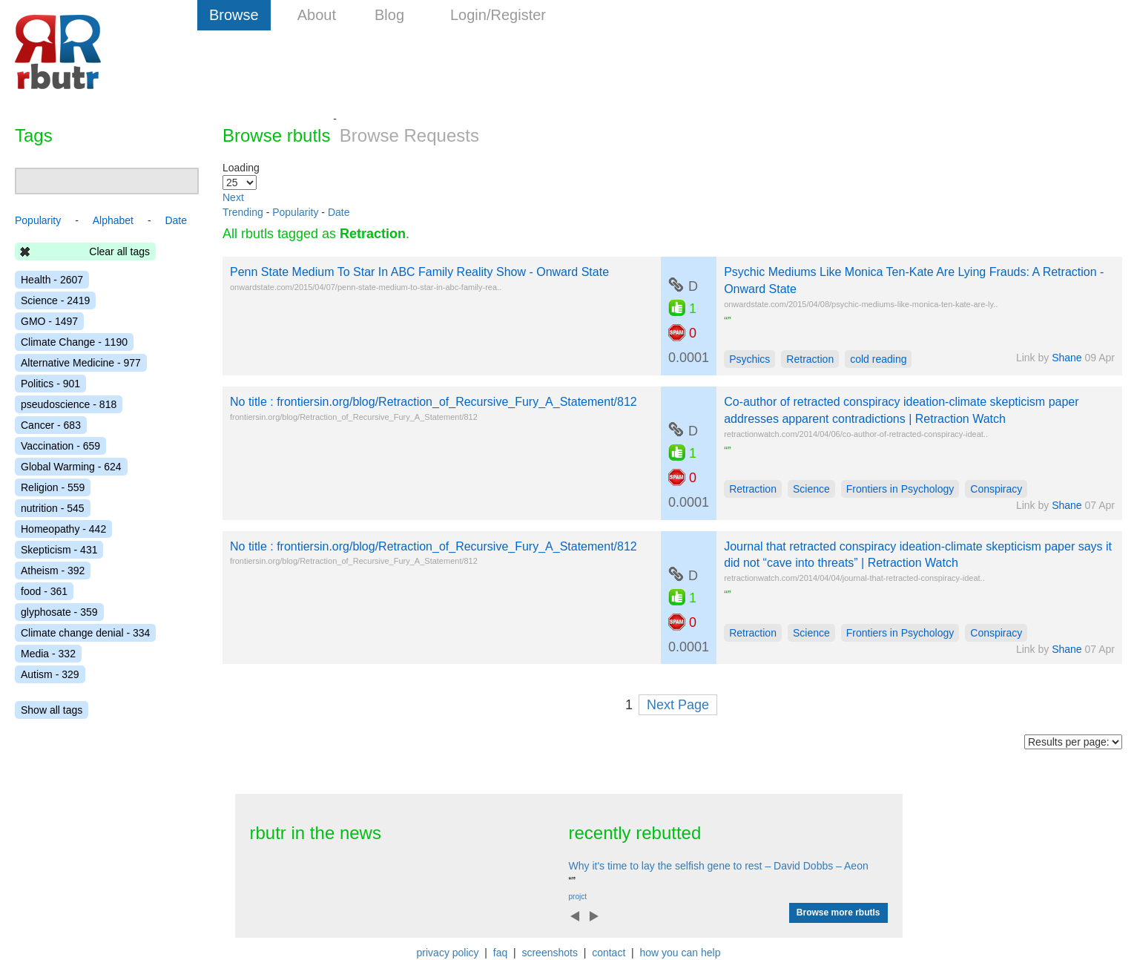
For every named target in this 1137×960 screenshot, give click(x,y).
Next (233, 197)
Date (339, 212)
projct (578, 896)
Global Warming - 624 (71, 467)
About (316, 15)
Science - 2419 (55, 300)
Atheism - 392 (53, 570)
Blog (389, 15)
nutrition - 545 (53, 508)
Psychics (749, 359)
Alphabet (113, 220)
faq (500, 953)
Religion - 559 (53, 487)
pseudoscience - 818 (68, 404)
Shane (1066, 358)
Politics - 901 (50, 383)
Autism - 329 (50, 674)
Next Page (678, 704)
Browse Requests (409, 135)
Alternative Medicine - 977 (81, 363)
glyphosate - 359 (59, 612)
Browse (234, 15)
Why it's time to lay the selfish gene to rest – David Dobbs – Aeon (719, 866)
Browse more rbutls (838, 912)
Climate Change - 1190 (74, 342)
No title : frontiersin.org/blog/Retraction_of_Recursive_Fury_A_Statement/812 (433, 401)
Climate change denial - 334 (85, 633)
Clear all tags (119, 251)
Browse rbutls (276, 135)
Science (811, 489)
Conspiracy (996, 489)
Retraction (810, 359)
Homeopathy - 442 (63, 529)
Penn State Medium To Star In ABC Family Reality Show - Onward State (419, 272)
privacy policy (448, 953)
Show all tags (51, 710)
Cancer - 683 (51, 425)
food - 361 (44, 591)
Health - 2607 (52, 280)
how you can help (679, 953)
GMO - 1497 (49, 321)
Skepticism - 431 (59, 550)
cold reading (878, 359)
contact (608, 953)
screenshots (549, 953)
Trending (243, 212)
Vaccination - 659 (60, 446)
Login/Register (498, 15)
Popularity (295, 212)
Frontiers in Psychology (900, 489)
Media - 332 (48, 654)
